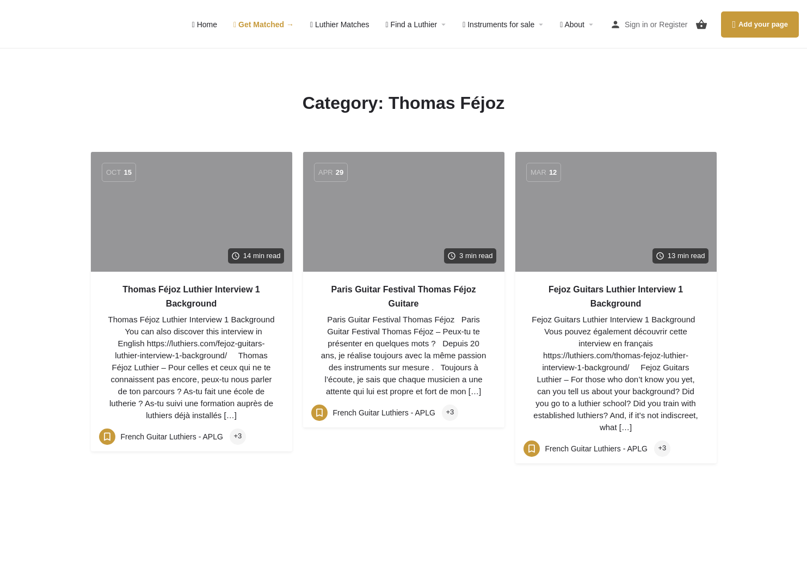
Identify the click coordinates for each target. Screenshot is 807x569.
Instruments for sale (498, 24)
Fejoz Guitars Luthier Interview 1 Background (616, 296)
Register (673, 24)
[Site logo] (64, 23)
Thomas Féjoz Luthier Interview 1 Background (191, 296)
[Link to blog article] (191, 212)
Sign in (636, 24)
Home (204, 24)
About (572, 24)
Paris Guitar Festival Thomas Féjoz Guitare (403, 296)
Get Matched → (263, 24)
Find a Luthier (412, 24)
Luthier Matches (339, 24)
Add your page (760, 24)
